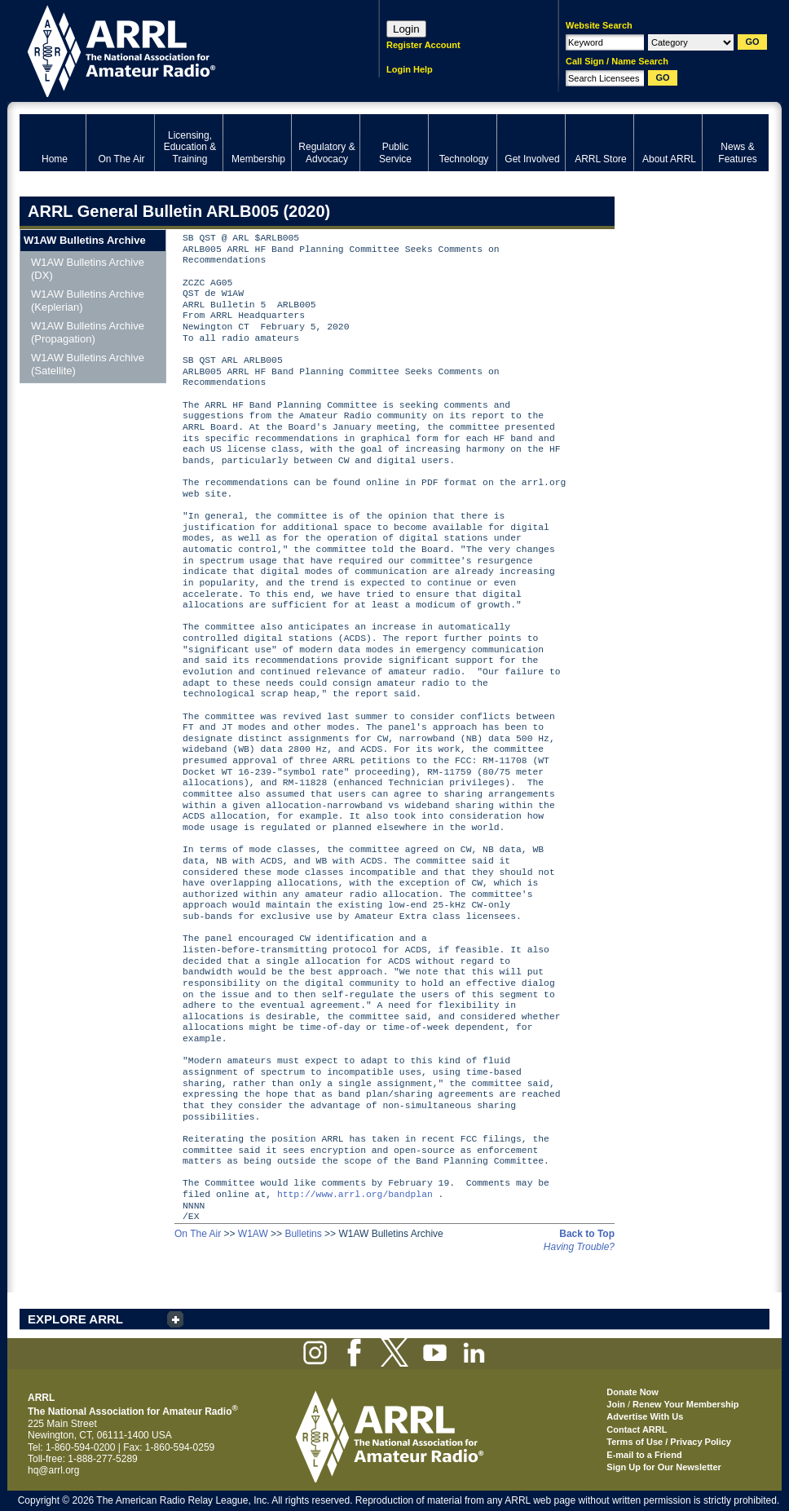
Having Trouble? (579, 1247)
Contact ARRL (636, 1429)
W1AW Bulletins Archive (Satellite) (87, 364)
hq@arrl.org (54, 1470)
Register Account (423, 45)
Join (615, 1404)
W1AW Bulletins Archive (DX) (87, 268)
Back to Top (587, 1233)
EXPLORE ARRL (75, 1319)
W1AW (253, 1233)
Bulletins (302, 1233)
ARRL (178, 49)
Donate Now (632, 1392)
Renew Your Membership (685, 1404)
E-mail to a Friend (643, 1455)
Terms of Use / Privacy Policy (668, 1442)
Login (406, 29)
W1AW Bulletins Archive (85, 240)
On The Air (197, 1233)
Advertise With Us (644, 1416)
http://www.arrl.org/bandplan (355, 1195)
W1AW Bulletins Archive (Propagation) (87, 332)
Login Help (409, 69)
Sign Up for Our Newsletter (663, 1467)
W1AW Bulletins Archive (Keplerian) (87, 300)
